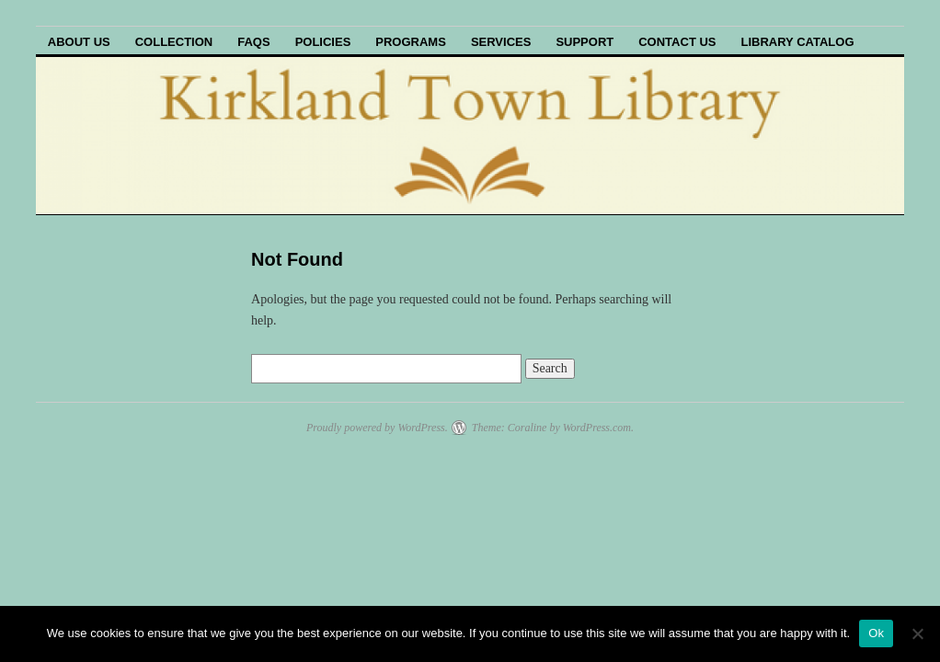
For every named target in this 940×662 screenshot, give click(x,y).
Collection (174, 42)
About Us (79, 42)
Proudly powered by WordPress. (377, 427)
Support (584, 42)
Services (501, 42)
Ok (876, 633)
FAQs (253, 42)
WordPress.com (597, 427)
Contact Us (677, 42)
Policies (323, 42)
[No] (917, 633)
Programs (410, 42)
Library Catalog (797, 42)
